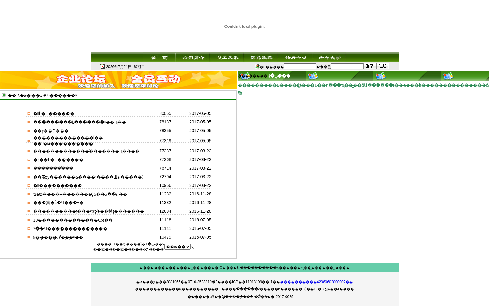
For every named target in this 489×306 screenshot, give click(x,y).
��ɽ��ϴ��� (51, 130)
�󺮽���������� (57, 185)
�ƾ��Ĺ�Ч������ (58, 159)
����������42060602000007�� (316, 282)
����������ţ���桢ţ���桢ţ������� (88, 211)
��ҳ (36, 95)
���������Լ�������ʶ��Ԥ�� (79, 122)
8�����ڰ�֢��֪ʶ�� (58, 237)
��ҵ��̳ (302, 268)
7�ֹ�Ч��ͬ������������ (70, 228)
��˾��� (193, 268)
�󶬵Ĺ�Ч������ (53, 113)
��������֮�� (53, 168)
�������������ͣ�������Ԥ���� (86, 151)
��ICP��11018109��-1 (249, 282)
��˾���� (338, 268)
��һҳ (118, 249)
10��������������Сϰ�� (73, 220)
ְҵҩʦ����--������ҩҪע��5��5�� (80, 194)
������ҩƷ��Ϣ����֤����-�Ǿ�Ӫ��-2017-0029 (240, 297)
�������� (154, 268)
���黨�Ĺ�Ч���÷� (58, 202)
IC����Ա (229, 268)
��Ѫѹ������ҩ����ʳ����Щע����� (88, 177)
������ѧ (266, 268)
